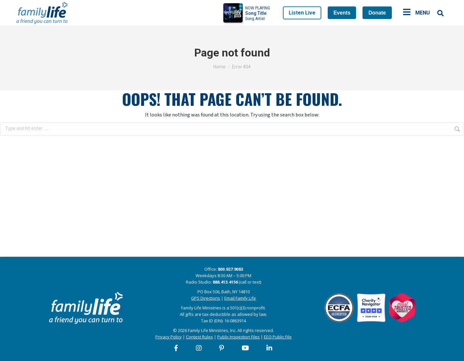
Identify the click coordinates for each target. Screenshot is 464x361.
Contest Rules (199, 337)
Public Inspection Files (238, 337)
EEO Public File (278, 337)
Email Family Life (240, 298)
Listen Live (302, 13)
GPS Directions (205, 298)
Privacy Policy (168, 337)
